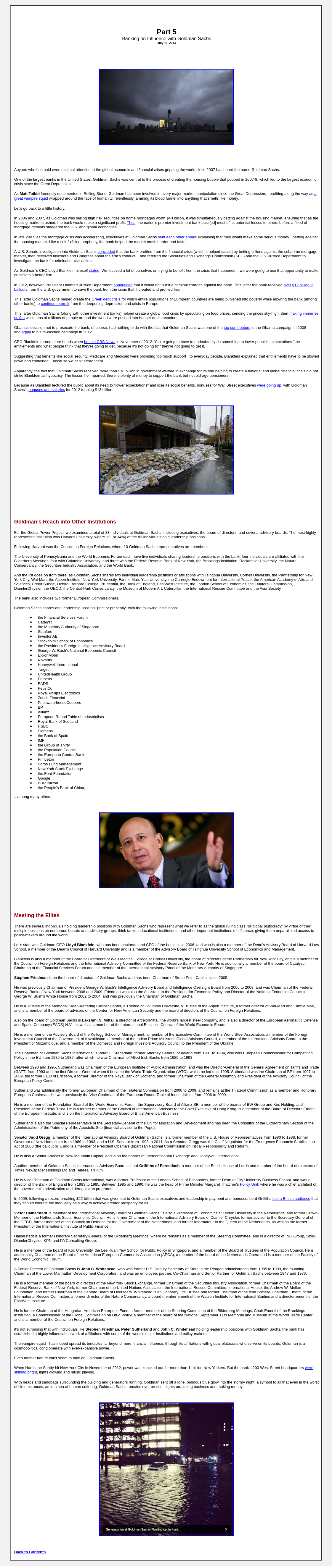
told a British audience (291, 1198)
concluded (106, 251)
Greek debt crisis (106, 299)
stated (94, 270)
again (26, 332)
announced (122, 285)
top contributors (237, 327)
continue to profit (55, 303)
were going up (269, 385)
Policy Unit (249, 1184)
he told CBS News (100, 342)
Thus (131, 222)
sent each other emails (177, 237)
